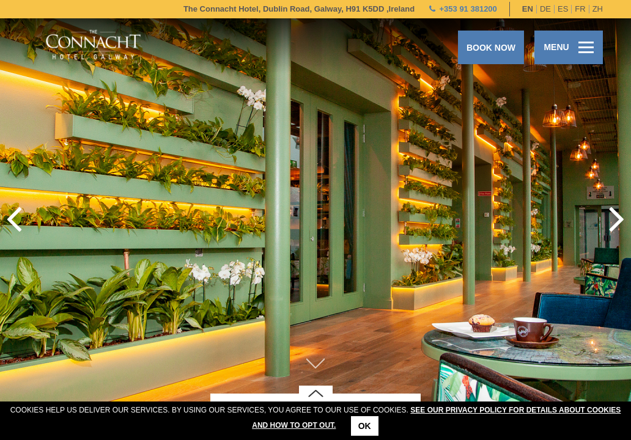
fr (580, 8)
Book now (491, 48)
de (545, 8)
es (563, 8)
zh (597, 8)
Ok (364, 426)
